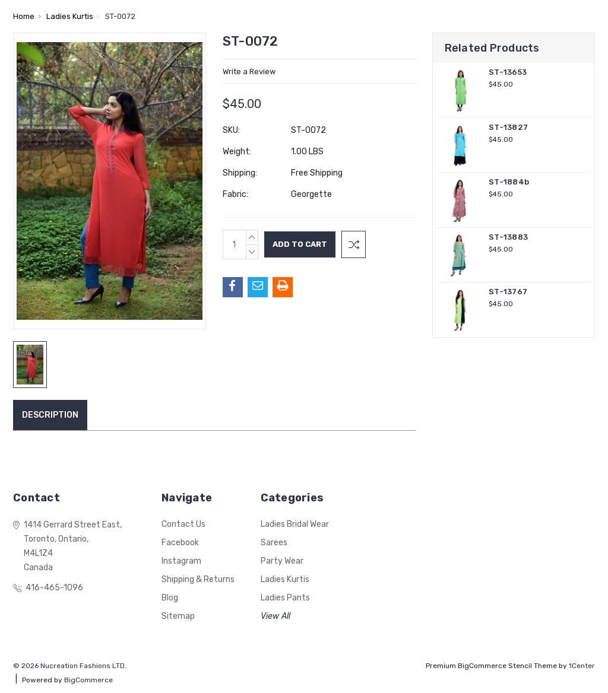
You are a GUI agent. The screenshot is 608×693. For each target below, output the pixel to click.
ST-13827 (508, 127)
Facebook (180, 543)
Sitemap (178, 616)
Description (50, 415)
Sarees (274, 543)
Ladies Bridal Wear (295, 524)
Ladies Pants (285, 598)
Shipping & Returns (198, 579)
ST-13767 (508, 291)
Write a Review (249, 71)
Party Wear (282, 561)
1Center (582, 666)
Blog (170, 598)
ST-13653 (508, 72)
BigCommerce (88, 680)
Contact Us (183, 524)
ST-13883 (508, 237)
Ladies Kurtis (285, 579)
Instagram (181, 561)
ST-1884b (509, 181)
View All (275, 616)
